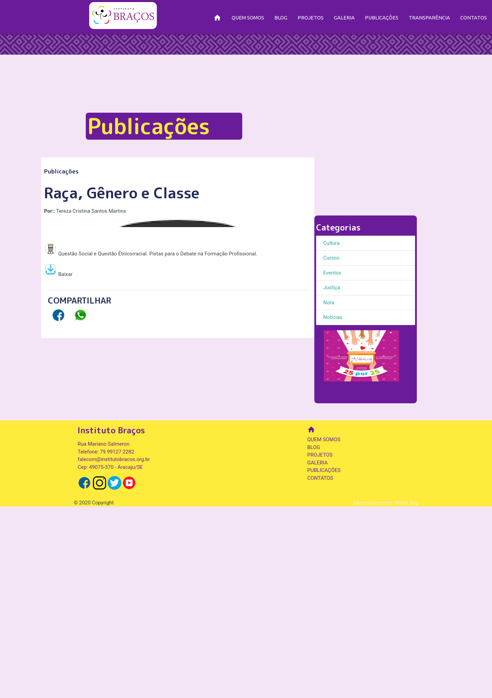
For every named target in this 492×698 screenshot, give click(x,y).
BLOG (280, 17)
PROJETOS (311, 17)
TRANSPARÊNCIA (429, 17)
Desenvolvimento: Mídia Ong (385, 694)
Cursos (331, 258)
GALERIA (344, 17)
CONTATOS (473, 17)
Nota (328, 302)
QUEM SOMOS (248, 17)
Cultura (331, 243)
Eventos (332, 273)
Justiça (331, 287)
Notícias (332, 317)
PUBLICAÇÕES (381, 17)
